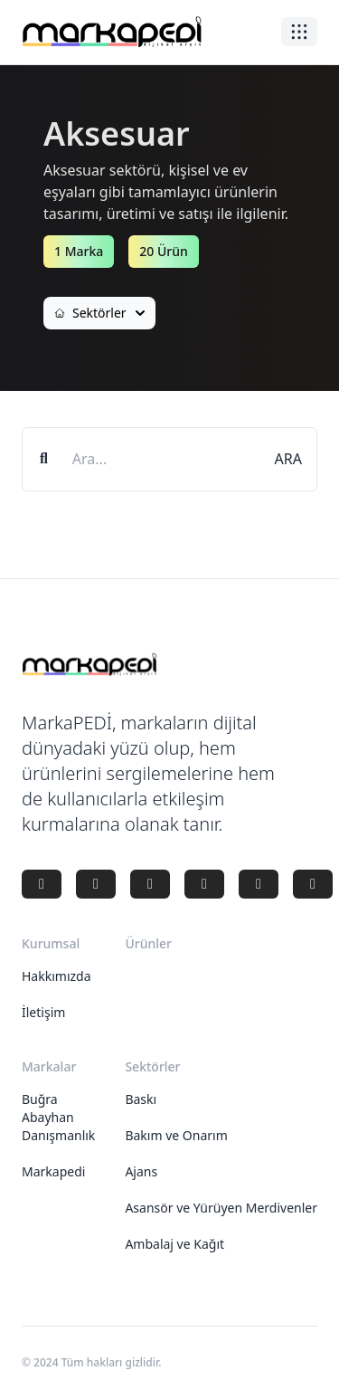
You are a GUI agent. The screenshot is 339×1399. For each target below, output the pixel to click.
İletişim (43, 1012)
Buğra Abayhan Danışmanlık (58, 1117)
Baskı (140, 1099)
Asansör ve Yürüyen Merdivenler (221, 1207)
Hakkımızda (56, 976)
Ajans (141, 1171)
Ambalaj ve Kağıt (174, 1243)
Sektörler (99, 312)
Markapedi (53, 1171)
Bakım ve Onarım (176, 1135)
